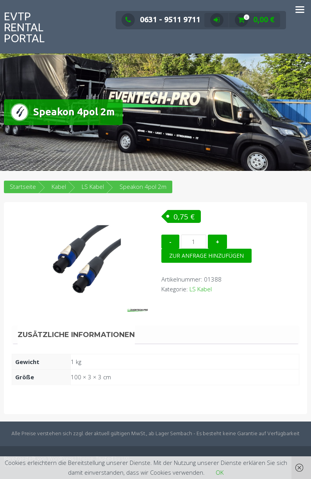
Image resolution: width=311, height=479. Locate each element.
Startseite (23, 186)
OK (219, 472)
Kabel (59, 186)
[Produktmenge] (193, 242)
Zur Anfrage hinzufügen (206, 255)
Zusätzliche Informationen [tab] (76, 334)
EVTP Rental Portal (24, 27)
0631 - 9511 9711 (161, 19)
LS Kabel (93, 186)
